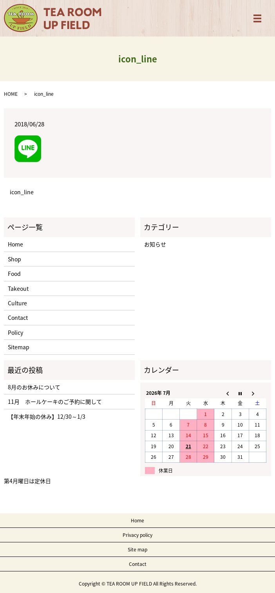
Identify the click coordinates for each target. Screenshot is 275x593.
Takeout (18, 288)
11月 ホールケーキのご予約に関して (55, 401)
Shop (14, 259)
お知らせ (155, 244)
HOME (11, 93)
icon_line (22, 192)
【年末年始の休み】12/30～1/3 (46, 416)
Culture (17, 303)
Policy (15, 332)
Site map (137, 549)
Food (14, 273)
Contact (18, 317)
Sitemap (18, 347)
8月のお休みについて (34, 387)
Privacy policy (137, 534)
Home (15, 244)
